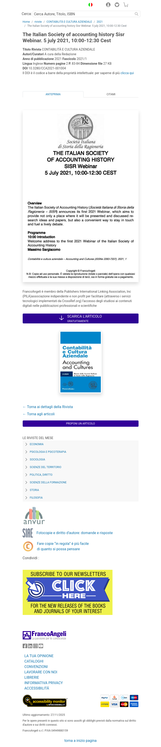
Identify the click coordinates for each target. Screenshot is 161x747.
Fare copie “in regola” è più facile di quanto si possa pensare (63, 546)
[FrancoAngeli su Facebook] (25, 647)
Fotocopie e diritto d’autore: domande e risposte (75, 533)
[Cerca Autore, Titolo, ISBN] (83, 14)
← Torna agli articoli (39, 414)
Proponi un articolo (80, 423)
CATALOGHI (34, 661)
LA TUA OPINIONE (39, 656)
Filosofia (36, 497)
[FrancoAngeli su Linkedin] (30, 647)
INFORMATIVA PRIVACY (43, 683)
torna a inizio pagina (80, 740)
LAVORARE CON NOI (40, 672)
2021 (100, 21)
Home (26, 21)
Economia (37, 444)
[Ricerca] (136, 14)
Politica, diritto (41, 474)
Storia (34, 490)
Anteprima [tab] (53, 94)
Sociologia (37, 459)
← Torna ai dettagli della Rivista (48, 407)
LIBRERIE (31, 677)
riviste (38, 21)
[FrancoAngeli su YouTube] (41, 647)
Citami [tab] (111, 94)
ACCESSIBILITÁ (36, 688)
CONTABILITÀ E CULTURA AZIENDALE (69, 21)
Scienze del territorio (46, 467)
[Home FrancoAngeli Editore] (37, 5)
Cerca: (27, 14)
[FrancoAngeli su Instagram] (35, 647)
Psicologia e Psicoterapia (48, 451)
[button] (89, 5)
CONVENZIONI (36, 667)
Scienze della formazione (48, 482)
